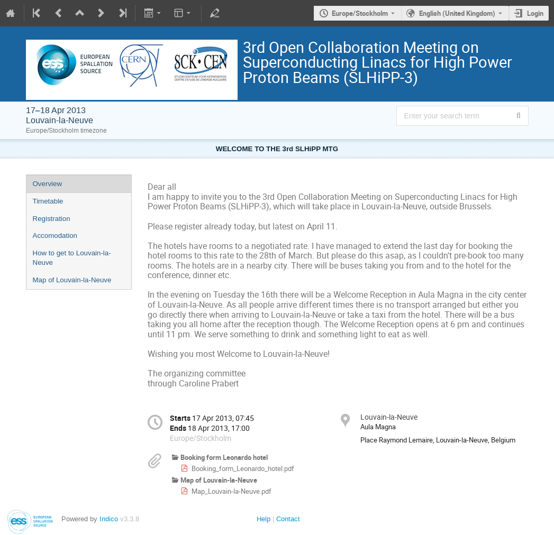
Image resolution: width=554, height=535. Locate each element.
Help (263, 518)
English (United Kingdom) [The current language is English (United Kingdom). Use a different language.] (457, 13)
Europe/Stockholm (360, 13)
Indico (108, 518)
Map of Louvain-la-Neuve (72, 280)
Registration (51, 219)
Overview (47, 184)
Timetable (48, 201)
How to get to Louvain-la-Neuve (72, 258)
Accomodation (55, 235)
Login (535, 13)
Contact (288, 518)
